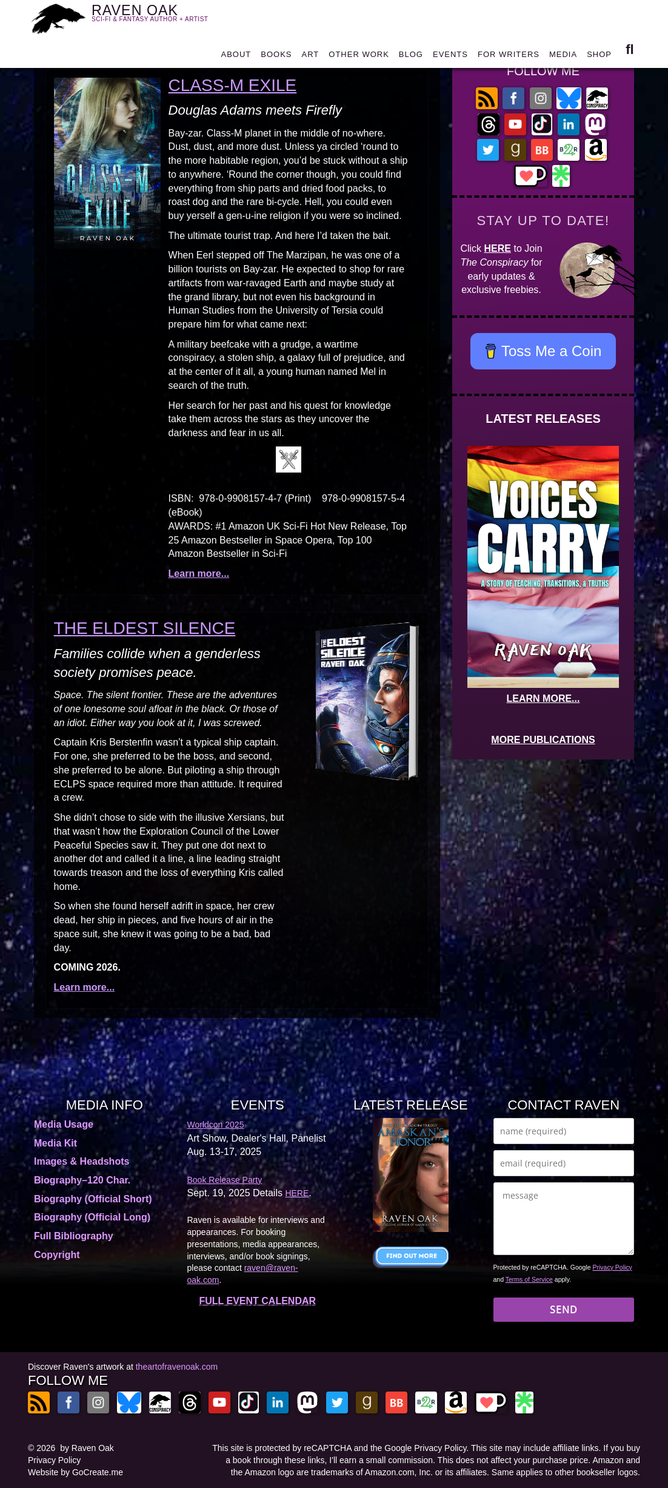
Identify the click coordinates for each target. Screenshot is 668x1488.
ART (310, 55)
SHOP (599, 55)
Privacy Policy (612, 1267)
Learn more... (199, 573)
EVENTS (450, 55)
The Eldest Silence (145, 628)
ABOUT (236, 55)
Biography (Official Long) (92, 1217)
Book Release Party (224, 1180)
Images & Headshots (81, 1161)
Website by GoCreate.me (75, 1472)
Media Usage (63, 1124)
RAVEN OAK (157, 16)
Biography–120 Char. (82, 1180)
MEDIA (563, 55)
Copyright (57, 1255)
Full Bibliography (73, 1236)
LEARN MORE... (543, 698)
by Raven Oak (87, 1448)
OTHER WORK (359, 55)
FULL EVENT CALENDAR (257, 1301)
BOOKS (276, 55)
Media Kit (55, 1143)
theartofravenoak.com (177, 1367)
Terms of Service (529, 1279)
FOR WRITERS (508, 55)
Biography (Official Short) (93, 1199)
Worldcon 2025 (215, 1124)
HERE (497, 248)
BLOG (411, 55)
